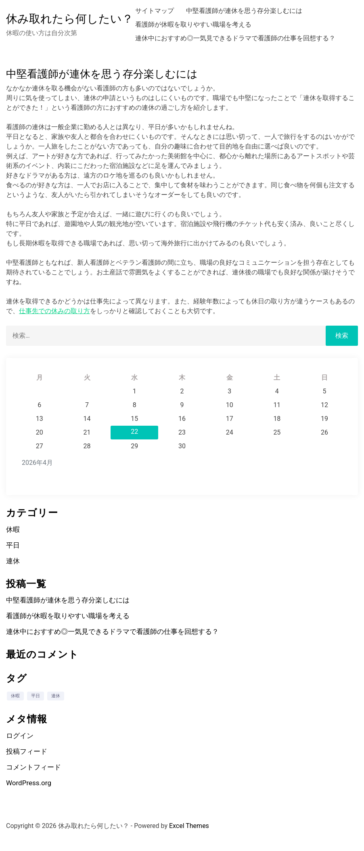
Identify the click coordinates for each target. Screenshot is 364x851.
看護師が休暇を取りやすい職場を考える (193, 24)
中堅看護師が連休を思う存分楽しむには (244, 11)
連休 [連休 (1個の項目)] (55, 695)
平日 (13, 545)
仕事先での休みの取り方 (54, 311)
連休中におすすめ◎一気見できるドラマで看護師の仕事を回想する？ (235, 38)
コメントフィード (33, 767)
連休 (13, 561)
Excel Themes (189, 826)
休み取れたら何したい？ (69, 18)
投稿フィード (26, 751)
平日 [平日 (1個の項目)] (35, 695)
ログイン (19, 736)
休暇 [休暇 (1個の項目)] (15, 695)
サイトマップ (154, 11)
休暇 (13, 529)
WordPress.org (28, 783)
